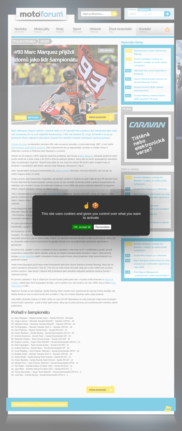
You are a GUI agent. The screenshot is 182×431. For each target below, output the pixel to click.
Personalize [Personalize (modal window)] (103, 226)
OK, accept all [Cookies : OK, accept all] (82, 226)
